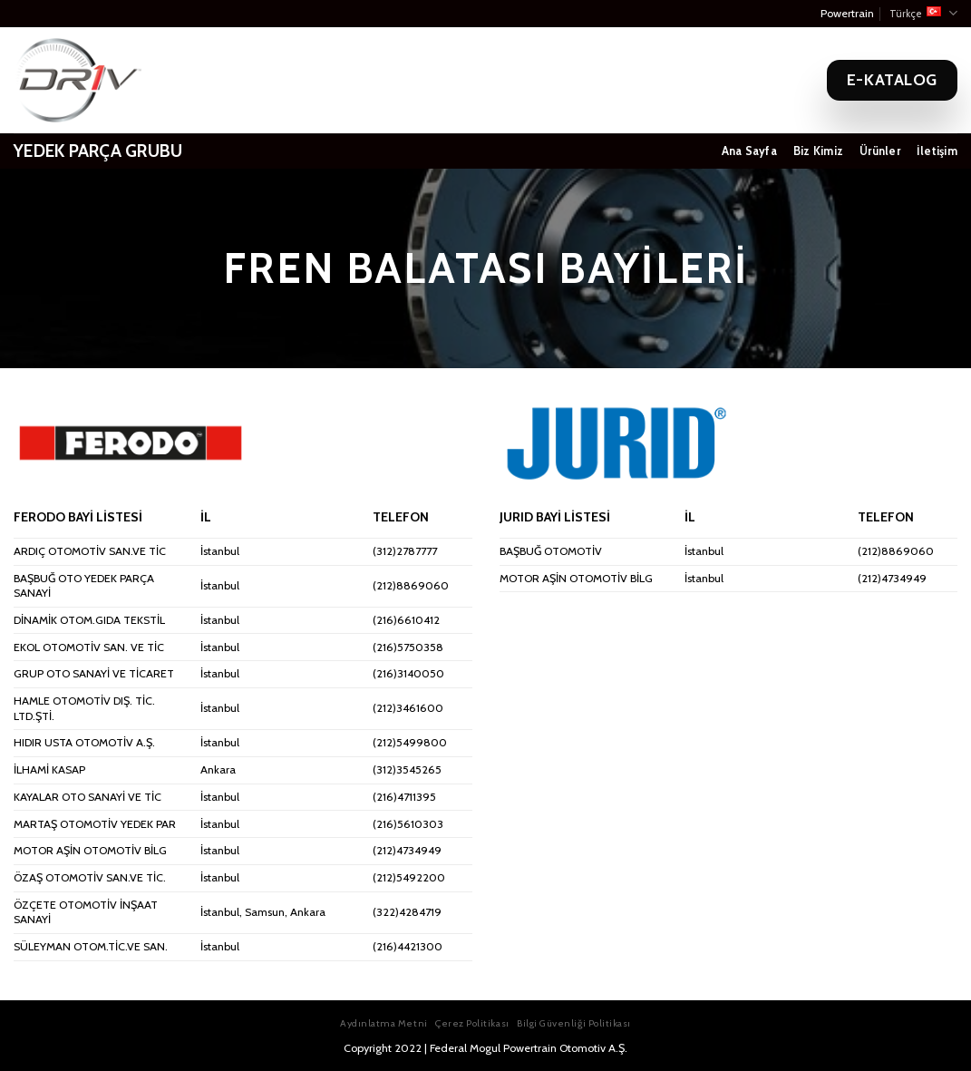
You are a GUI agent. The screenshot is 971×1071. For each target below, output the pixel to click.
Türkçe (923, 13)
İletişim (937, 151)
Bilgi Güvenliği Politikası (574, 1023)
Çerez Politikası (472, 1023)
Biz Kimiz (818, 151)
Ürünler (879, 151)
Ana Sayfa (749, 151)
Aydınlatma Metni (384, 1023)
